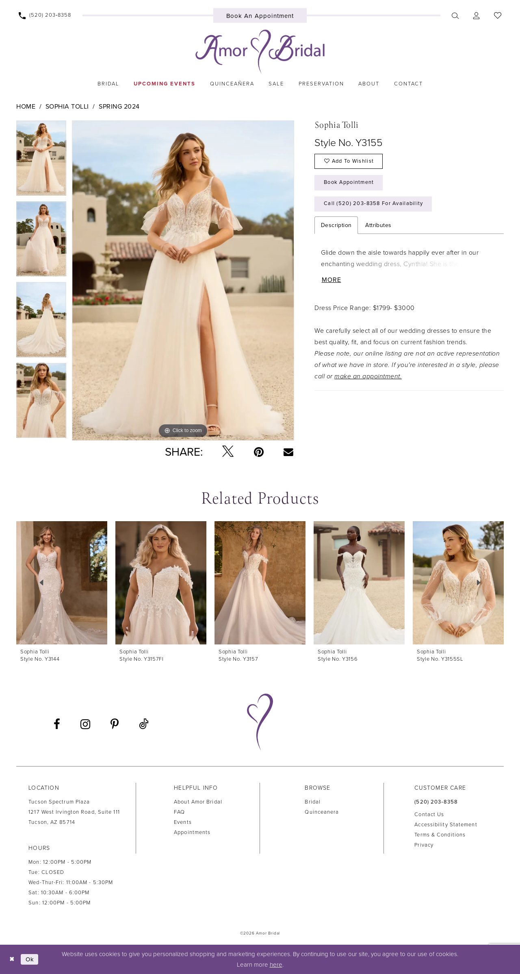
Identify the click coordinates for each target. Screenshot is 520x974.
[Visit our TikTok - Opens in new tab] (143, 724)
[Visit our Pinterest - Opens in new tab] (114, 724)
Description (336, 226)
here (276, 964)
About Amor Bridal (198, 802)
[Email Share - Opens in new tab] (288, 451)
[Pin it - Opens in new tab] (258, 452)
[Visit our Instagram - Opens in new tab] (85, 724)
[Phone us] (45, 15)
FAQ (179, 812)
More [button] (331, 281)
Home (25, 107)
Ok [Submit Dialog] (30, 959)
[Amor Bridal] (260, 51)
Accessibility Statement (445, 824)
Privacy (423, 845)
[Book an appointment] (260, 15)
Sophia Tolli (67, 107)
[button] (476, 15)
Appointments (192, 832)
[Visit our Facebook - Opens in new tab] (57, 724)
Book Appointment (349, 183)
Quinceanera (322, 812)
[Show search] (455, 15)
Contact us (429, 814)
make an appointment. (368, 377)
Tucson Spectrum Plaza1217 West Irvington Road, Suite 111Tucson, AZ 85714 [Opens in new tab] (74, 812)
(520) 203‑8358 (436, 802)
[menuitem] (45, 15)
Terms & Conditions (440, 835)
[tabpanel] (41, 160)
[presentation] (61, 582)
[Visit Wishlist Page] (497, 15)
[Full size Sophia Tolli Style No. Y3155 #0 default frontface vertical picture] (183, 280)
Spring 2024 (119, 107)
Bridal (313, 802)
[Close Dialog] (12, 959)
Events (183, 822)
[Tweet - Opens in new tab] (227, 452)
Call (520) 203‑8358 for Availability (374, 204)
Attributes (378, 226)
